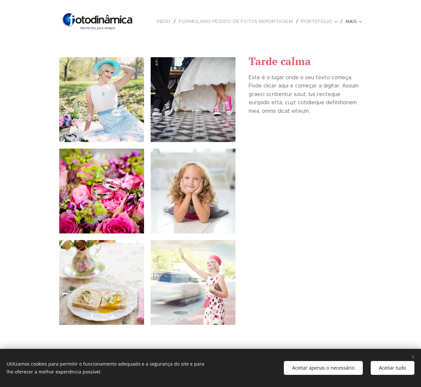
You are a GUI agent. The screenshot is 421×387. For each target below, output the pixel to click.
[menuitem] (173, 21)
